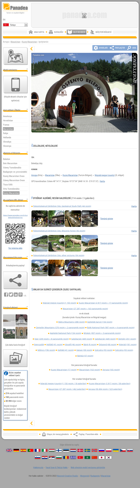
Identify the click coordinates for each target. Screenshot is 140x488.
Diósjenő (107, 344)
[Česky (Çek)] (123, 450)
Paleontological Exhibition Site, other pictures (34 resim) (58, 255)
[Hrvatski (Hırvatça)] (45, 457)
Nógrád (127, 344)
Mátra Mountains (71, 322)
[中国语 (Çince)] (94, 457)
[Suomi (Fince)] (59, 450)
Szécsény (104, 350)
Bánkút (85, 355)
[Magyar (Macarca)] (52, 450)
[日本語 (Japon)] (101, 457)
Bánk (90, 344)
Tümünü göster (106, 218)
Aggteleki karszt (99, 322)
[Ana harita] (15, 56)
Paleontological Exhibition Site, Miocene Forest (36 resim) (59, 230)
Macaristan (15, 41)
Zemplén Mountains (60, 327)
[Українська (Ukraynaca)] (116, 450)
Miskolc (102, 333)
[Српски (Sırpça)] (52, 457)
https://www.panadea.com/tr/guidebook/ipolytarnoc (15, 216)
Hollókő (54, 344)
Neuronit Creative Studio (67, 475)
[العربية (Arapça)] (87, 457)
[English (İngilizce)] (9, 450)
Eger (52, 339)
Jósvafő (73, 344)
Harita (102, 181)
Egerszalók (39, 344)
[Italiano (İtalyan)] (45, 450)
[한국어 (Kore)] (109, 457)
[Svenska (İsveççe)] (87, 450)
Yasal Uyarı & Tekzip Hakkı (57, 467)
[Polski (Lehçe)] (109, 450)
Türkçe (13, 24)
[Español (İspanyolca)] (23, 450)
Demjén (127, 339)
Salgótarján (81, 339)
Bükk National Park (110, 327)
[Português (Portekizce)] (30, 450)
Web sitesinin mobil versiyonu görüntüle (88, 467)
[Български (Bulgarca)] (59, 457)
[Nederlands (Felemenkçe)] (73, 450)
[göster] (32, 423)
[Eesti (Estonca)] (66, 450)
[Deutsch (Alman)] (16, 450)
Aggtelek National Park (65, 333)
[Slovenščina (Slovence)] (37, 457)
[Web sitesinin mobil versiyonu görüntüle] (15, 84)
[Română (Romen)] (66, 457)
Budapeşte (95, 475)
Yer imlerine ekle (15, 248)
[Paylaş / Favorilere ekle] (15, 280)
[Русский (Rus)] (101, 450)
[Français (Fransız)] (37, 450)
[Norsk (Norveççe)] (94, 450)
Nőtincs (46, 350)
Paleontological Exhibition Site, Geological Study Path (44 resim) (62, 206)
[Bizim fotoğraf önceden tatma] (15, 358)
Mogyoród (84, 475)
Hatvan (84, 350)
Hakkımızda (38, 467)
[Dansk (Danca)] (80, 450)
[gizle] (32, 48)
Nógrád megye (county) (105, 175)
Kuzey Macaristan (29, 41)
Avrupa (34, 175)
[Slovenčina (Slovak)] (130, 450)
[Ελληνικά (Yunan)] (73, 457)
